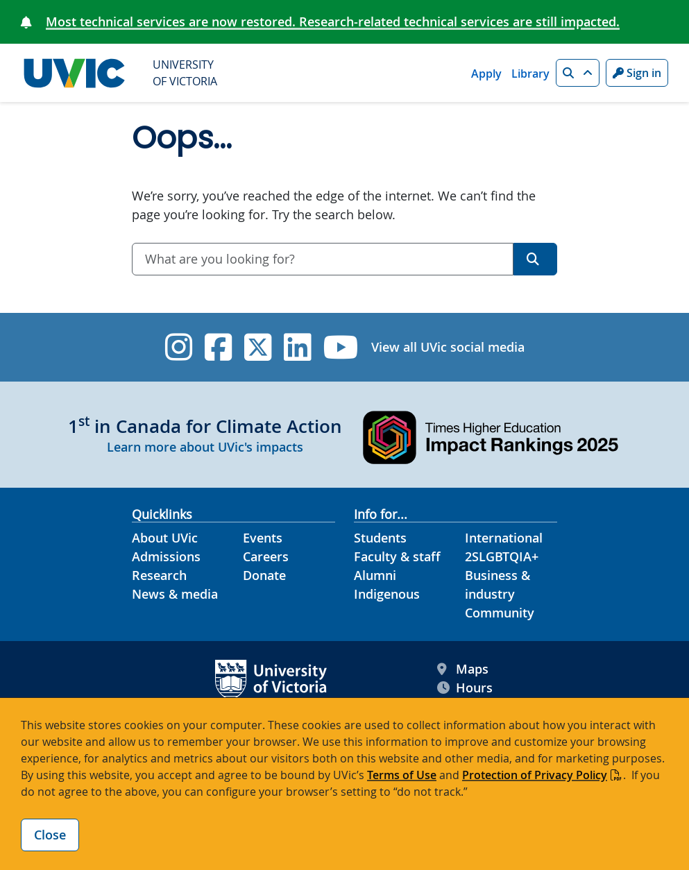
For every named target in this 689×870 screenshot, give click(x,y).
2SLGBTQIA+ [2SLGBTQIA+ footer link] (501, 556)
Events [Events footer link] (262, 537)
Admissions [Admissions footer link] (166, 556)
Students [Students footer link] (380, 537)
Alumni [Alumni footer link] (375, 575)
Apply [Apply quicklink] (486, 73)
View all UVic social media (448, 347)
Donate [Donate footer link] (264, 575)
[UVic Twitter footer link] (257, 347)
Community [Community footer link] (499, 612)
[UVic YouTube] (341, 347)
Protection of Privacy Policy (534, 775)
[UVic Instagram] (178, 347)
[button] (577, 73)
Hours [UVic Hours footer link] (465, 688)
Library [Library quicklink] (530, 73)
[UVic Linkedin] (297, 347)
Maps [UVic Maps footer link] (462, 669)
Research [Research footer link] (159, 575)
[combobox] (322, 259)
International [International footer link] (504, 537)
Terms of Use (401, 775)
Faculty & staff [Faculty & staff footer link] (397, 556)
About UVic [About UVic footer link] (165, 537)
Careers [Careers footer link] (266, 556)
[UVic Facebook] (218, 347)
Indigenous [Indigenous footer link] (387, 594)
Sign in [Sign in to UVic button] (637, 72)
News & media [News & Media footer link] (175, 594)
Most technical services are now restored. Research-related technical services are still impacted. (333, 21)
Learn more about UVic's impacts (205, 446)
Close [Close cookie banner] (50, 834)
